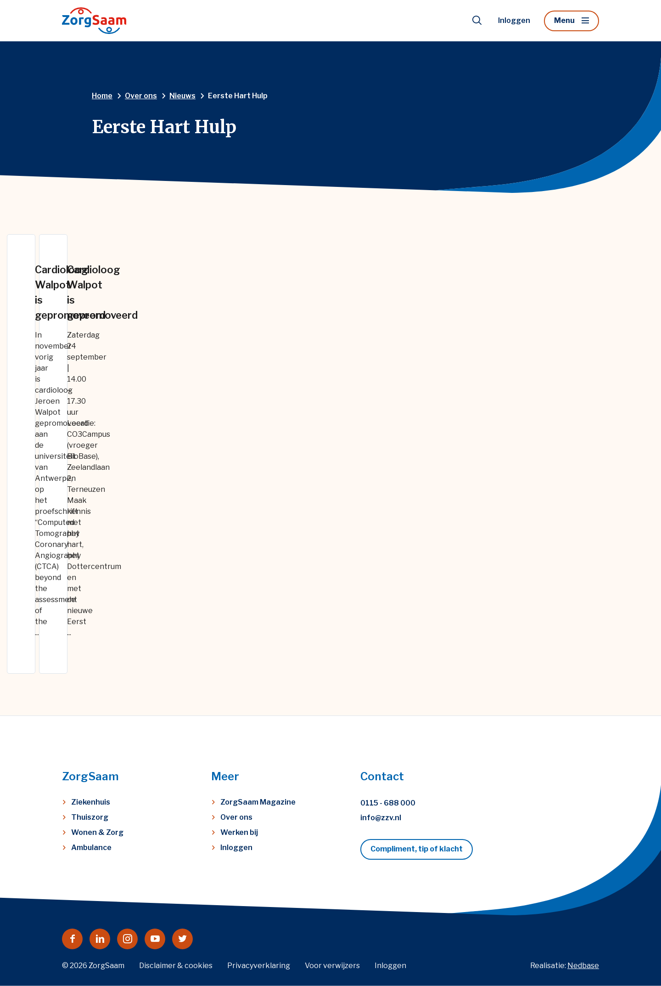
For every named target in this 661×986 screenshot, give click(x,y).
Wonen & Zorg (97, 832)
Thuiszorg (89, 817)
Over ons (236, 817)
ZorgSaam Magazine (258, 802)
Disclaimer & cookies (176, 965)
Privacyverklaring (258, 965)
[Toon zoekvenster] (477, 21)
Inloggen (514, 20)
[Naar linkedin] (100, 939)
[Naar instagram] (127, 939)
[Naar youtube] (155, 939)
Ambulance (91, 847)
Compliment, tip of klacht (416, 849)
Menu (564, 20)
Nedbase (583, 965)
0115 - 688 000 (387, 803)
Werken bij (239, 832)
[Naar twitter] (182, 939)
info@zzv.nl (380, 817)
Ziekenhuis (90, 802)
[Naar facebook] (72, 939)
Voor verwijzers (332, 965)
